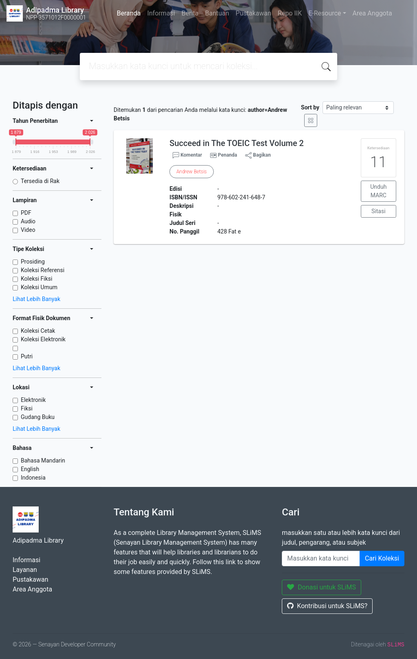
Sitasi (378, 211)
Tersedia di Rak (40, 181)
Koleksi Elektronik (43, 339)
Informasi (161, 13)
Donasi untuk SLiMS (321, 587)
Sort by (310, 107)
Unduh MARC (378, 191)
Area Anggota (372, 13)
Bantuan (217, 13)
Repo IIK (290, 13)
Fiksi (27, 408)
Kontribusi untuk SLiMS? (327, 606)
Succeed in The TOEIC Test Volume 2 (236, 143)
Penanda (227, 155)
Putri (27, 356)
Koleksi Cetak (38, 330)
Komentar (187, 155)
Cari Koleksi (382, 558)
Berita (190, 13)
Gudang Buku (38, 417)
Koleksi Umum (39, 287)
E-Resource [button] (324, 13)
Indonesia (33, 477)
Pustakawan (253, 13)
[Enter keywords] (321, 558)
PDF (26, 212)
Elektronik (33, 400)
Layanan (25, 570)
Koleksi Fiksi (36, 278)
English (30, 469)
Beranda (129, 13)
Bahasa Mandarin (43, 460)
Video (28, 230)
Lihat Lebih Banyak (36, 299)
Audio (28, 221)
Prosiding (33, 261)
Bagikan (258, 155)
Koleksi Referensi (42, 270)
